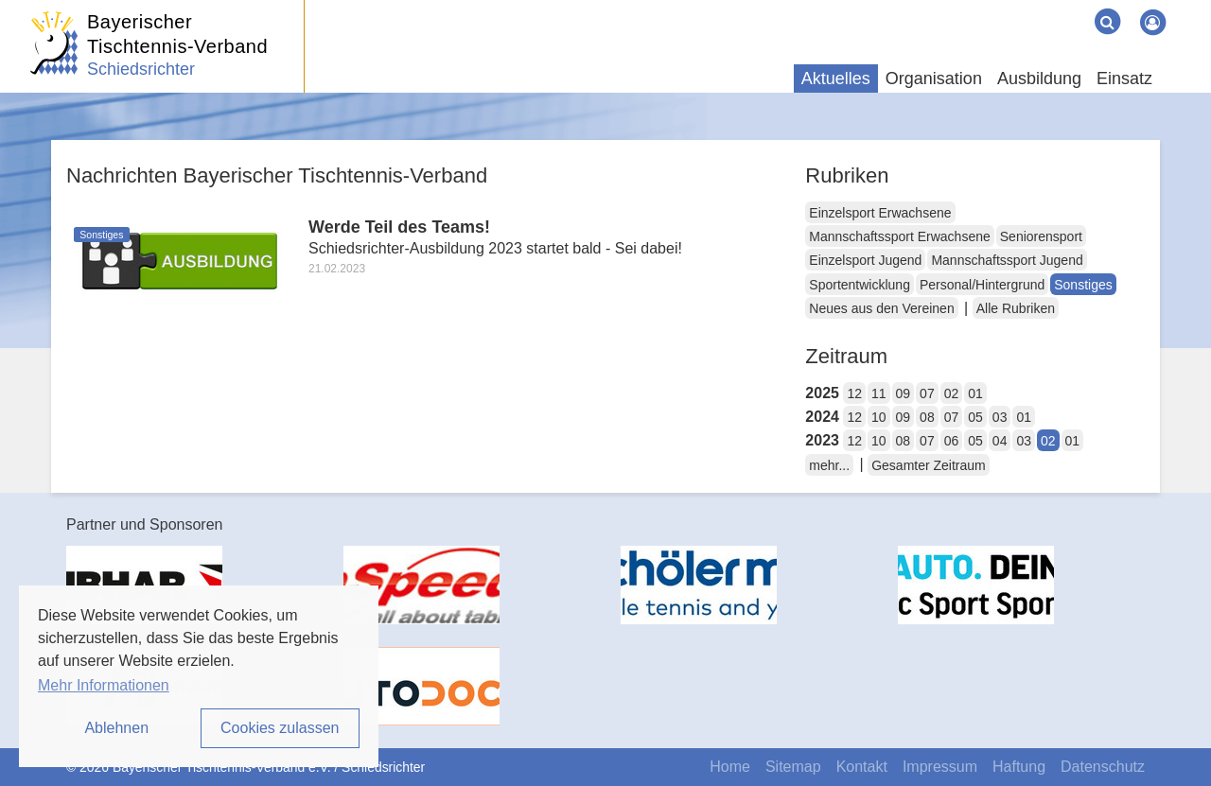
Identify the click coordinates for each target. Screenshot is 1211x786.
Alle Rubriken (1015, 308)
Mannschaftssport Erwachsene (899, 236)
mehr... (829, 465)
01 (975, 393)
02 (951, 393)
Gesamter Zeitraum (928, 465)
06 (951, 440)
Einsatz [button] (1124, 78)
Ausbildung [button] (1039, 78)
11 (878, 393)
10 (878, 417)
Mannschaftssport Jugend (1006, 260)
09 (903, 393)
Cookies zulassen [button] (279, 728)
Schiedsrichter (141, 69)
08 (927, 417)
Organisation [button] (934, 78)
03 (1000, 417)
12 (854, 393)
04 (1000, 440)
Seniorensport (1041, 236)
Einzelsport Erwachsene (880, 212)
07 (927, 393)
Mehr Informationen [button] (103, 685)
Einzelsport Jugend (865, 260)
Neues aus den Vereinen (881, 308)
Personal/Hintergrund (982, 284)
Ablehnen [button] (116, 728)
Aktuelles (835, 78)
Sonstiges (1083, 284)
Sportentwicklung (859, 284)
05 (975, 417)
